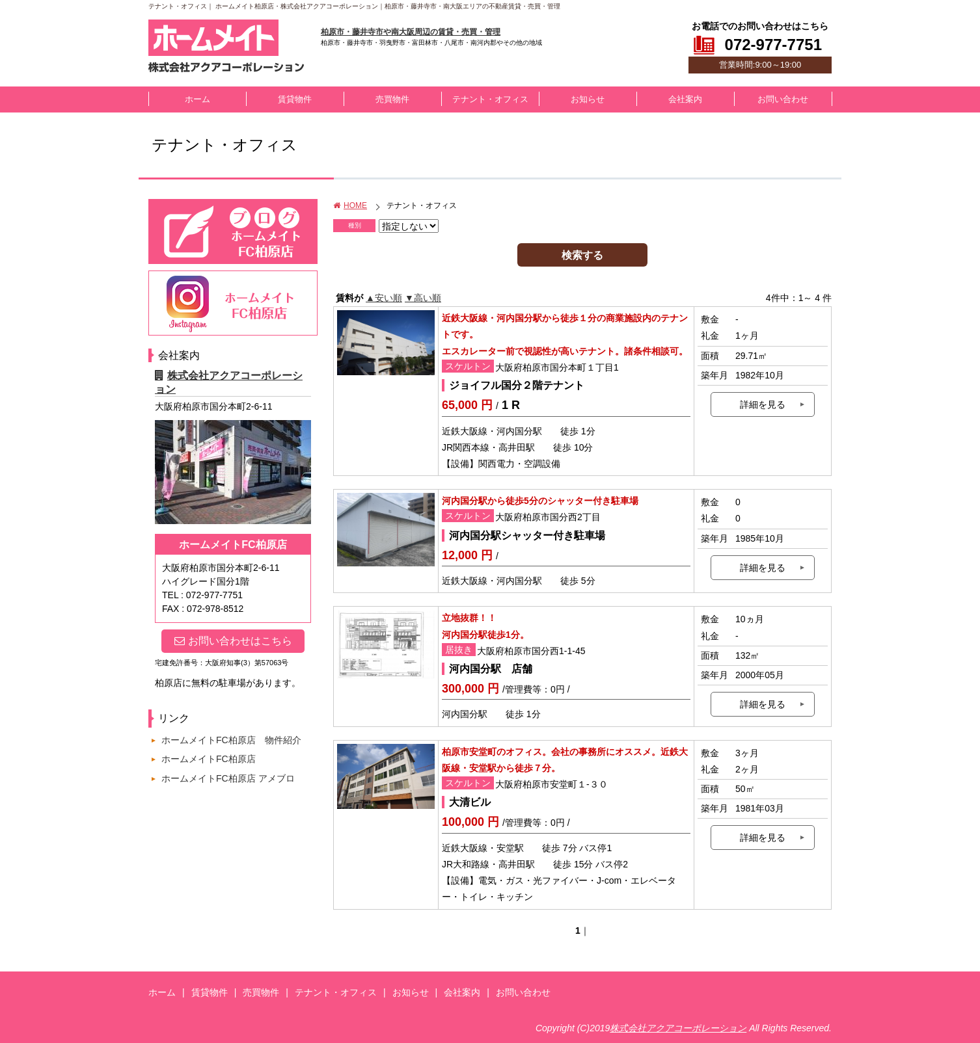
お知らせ (588, 99)
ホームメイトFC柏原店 (208, 759)
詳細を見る (762, 404)
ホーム (197, 99)
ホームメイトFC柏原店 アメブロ (228, 778)
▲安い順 (384, 298)
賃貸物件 (295, 99)
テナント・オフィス (490, 99)
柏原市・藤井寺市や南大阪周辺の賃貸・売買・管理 (410, 31)
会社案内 (685, 99)
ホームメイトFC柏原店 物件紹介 (231, 740)
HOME (350, 205)
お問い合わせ (782, 99)
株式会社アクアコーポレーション (678, 1028)
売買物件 (392, 99)
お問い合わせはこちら (233, 640)
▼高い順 (423, 298)
